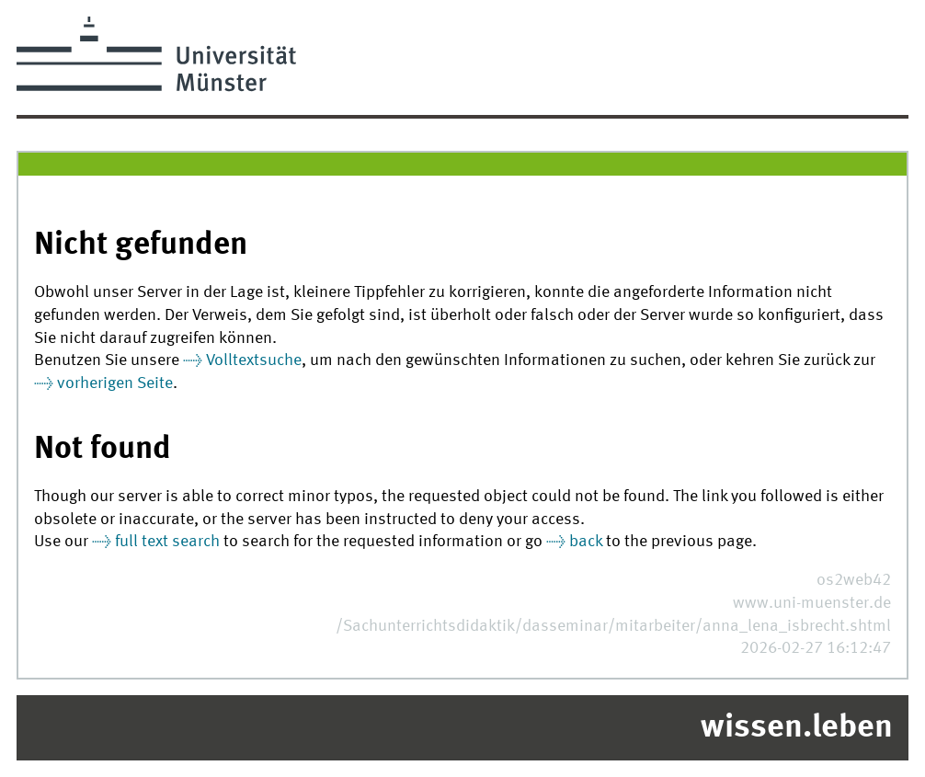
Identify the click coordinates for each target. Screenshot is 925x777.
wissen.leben (797, 728)
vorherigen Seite (115, 384)
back (585, 542)
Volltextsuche (254, 361)
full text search (167, 542)
